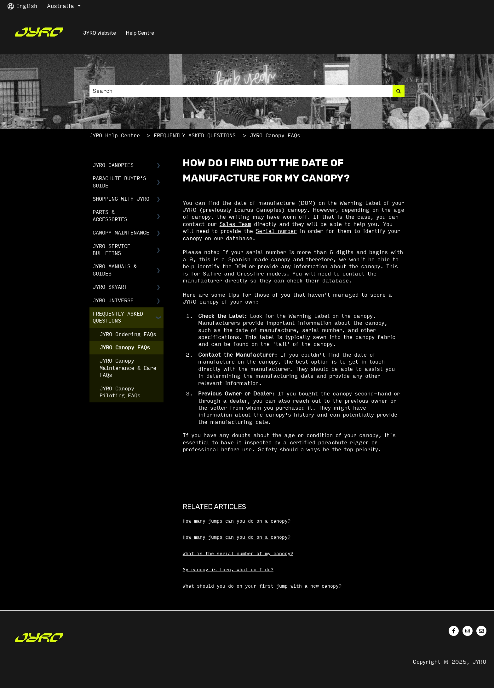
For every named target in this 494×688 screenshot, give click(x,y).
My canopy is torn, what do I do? (228, 569)
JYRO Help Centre (114, 136)
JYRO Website (99, 33)
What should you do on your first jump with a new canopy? (262, 586)
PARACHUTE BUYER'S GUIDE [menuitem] (119, 181)
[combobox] (241, 91)
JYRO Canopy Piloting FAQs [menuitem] (120, 392)
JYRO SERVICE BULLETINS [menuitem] (111, 249)
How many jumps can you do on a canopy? (236, 521)
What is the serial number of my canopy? (238, 553)
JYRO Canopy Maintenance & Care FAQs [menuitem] (128, 368)
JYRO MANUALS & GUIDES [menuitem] (115, 270)
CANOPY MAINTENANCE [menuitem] (121, 233)
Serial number (276, 231)
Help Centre (140, 33)
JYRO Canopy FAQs (275, 136)
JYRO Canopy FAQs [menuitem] (125, 348)
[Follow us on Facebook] (454, 631)
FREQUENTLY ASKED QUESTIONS (195, 136)
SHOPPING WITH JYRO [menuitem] (121, 199)
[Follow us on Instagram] (467, 631)
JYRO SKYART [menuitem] (110, 287)
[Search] (399, 91)
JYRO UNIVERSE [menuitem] (113, 301)
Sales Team (235, 224)
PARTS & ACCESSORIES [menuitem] (110, 215)
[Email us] (481, 631)
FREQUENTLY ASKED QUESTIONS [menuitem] (118, 317)
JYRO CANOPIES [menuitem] (113, 165)
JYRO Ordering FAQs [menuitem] (128, 334)
